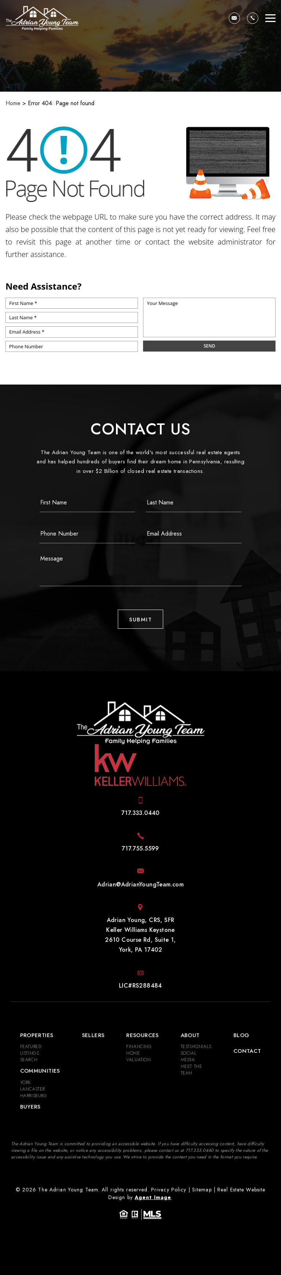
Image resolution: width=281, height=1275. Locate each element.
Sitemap (202, 1189)
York (25, 1082)
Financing (138, 1046)
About (190, 1035)
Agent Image (153, 1197)
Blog (241, 1035)
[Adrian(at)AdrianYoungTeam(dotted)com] (234, 18)
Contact (247, 1051)
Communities (40, 1071)
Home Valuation (138, 1056)
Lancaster (32, 1089)
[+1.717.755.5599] (140, 848)
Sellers (93, 1035)
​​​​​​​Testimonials (196, 1046)
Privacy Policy (169, 1189)
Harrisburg (33, 1095)
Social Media (189, 1056)
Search (29, 1060)
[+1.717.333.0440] (252, 18)
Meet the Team (191, 1069)
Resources (142, 1035)
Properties (36, 1035)
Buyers (30, 1107)
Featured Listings (31, 1050)
